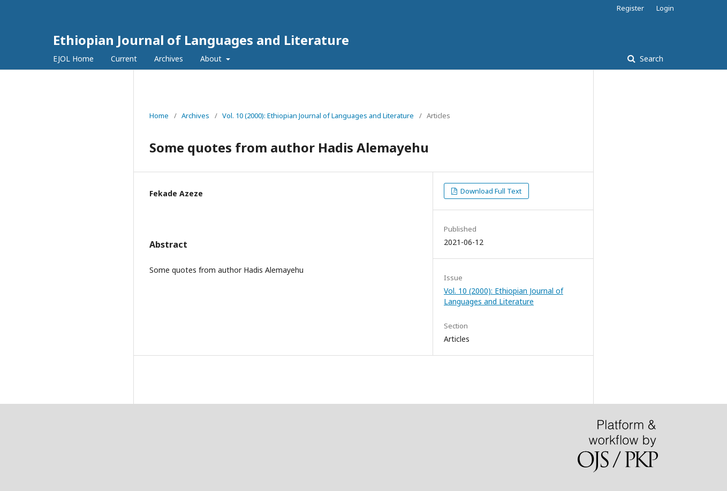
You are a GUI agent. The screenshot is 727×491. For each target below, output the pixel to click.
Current (124, 58)
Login (665, 8)
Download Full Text (490, 191)
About (212, 58)
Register (630, 8)
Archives (168, 58)
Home (159, 115)
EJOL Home (73, 58)
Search (650, 58)
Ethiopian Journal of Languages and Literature (201, 40)
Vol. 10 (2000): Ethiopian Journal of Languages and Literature (318, 115)
